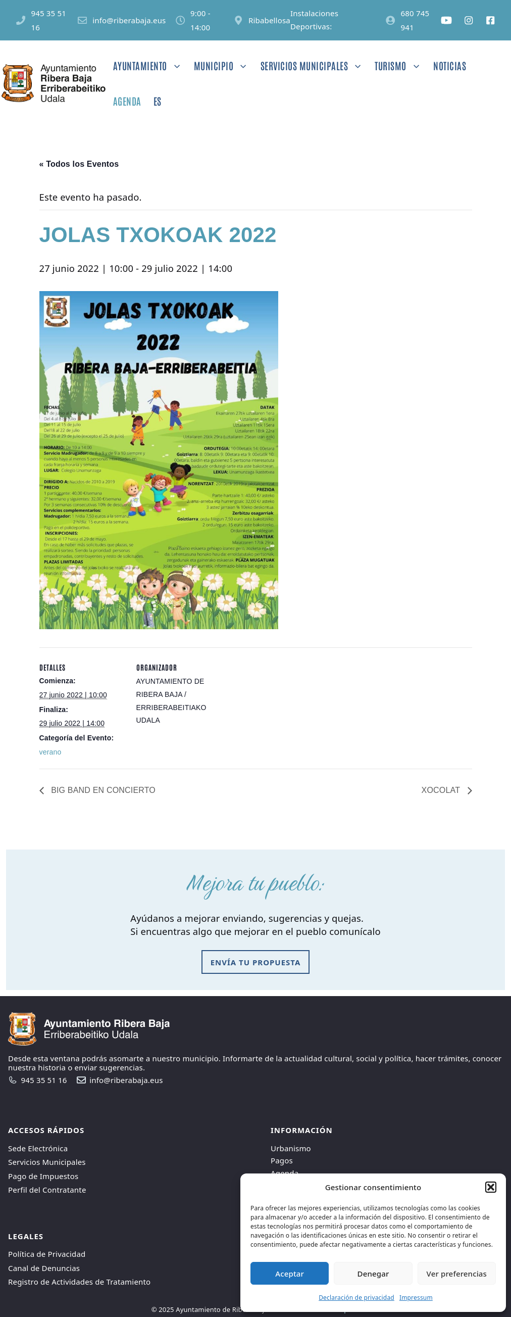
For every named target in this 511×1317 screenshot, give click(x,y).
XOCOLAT (442, 790)
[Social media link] (446, 20)
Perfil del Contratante (47, 1190)
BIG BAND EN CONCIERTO (102, 790)
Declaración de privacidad (356, 1297)
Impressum (416, 1297)
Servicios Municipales (315, 65)
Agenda (127, 101)
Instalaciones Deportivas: (314, 19)
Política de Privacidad (46, 1254)
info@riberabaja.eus (129, 20)
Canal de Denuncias (44, 1268)
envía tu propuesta (256, 962)
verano (50, 752)
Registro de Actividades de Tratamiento (79, 1282)
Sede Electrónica (38, 1148)
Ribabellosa (269, 20)
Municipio (224, 65)
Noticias (449, 65)
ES (158, 101)
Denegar (373, 1273)
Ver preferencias (457, 1273)
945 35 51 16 (44, 1080)
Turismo (401, 65)
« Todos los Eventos (79, 164)
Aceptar (289, 1273)
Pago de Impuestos (43, 1176)
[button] (491, 1187)
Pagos (282, 1160)
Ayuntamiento (150, 65)
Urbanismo (291, 1148)
